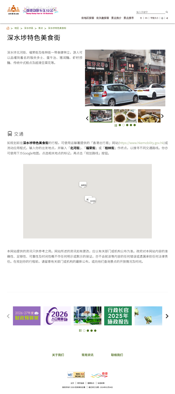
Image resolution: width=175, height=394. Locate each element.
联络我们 (117, 355)
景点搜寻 (129, 18)
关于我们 (58, 355)
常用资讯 (88, 355)
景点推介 (116, 18)
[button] (167, 12)
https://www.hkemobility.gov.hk (141, 142)
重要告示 (90, 383)
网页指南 (80, 383)
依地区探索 (87, 18)
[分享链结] (166, 18)
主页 (72, 383)
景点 (40, 28)
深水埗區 (28, 28)
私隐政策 (101, 383)
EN (146, 18)
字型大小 (154, 18)
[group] (101, 115)
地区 (17, 28)
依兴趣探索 (102, 18)
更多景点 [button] (169, 310)
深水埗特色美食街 (57, 28)
